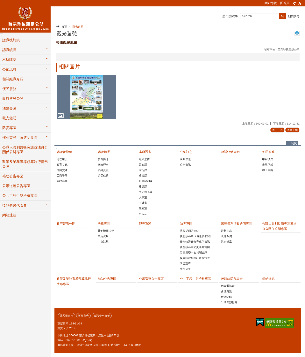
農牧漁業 (62, 181)
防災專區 (9, 128)
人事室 (143, 197)
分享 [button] (294, 3)
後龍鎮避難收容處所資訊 (195, 241)
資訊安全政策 (102, 315)
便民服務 (9, 89)
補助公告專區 (12, 176)
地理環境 (62, 159)
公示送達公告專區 (16, 186)
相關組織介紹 (12, 79)
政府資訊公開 (12, 99)
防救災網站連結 (189, 230)
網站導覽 (271, 3)
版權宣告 (83, 315)
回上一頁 (277, 130)
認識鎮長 (9, 50)
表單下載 (267, 164)
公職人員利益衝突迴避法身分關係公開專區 (25, 149)
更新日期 (62, 323)
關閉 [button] (294, 143)
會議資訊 (226, 291)
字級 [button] (299, 3)
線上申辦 (267, 170)
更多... (143, 213)
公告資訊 (185, 164)
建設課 (143, 186)
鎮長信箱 (103, 175)
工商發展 (62, 175)
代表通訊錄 (228, 285)
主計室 (143, 202)
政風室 (143, 208)
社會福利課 (145, 181)
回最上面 (292, 130)
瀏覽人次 (62, 328)
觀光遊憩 (9, 118)
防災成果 (185, 268)
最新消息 (226, 230)
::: (4, 2)
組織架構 (144, 159)
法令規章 (226, 241)
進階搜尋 (293, 16)
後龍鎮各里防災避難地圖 (195, 247)
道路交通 (62, 170)
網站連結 (9, 215)
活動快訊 (185, 159)
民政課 (143, 164)
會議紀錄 (226, 296)
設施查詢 (226, 236)
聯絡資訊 (103, 170)
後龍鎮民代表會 (14, 205)
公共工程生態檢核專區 (19, 196)
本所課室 (9, 60)
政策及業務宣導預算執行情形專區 (25, 164)
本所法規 (103, 236)
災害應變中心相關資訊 (193, 252)
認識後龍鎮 (11, 40)
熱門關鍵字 (230, 16)
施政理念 (103, 164)
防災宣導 (185, 263)
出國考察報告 (229, 302)
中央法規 (103, 241)
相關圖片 (69, 67)
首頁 (64, 26)
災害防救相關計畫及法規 (195, 258)
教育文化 (62, 164)
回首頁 (284, 3)
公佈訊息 (9, 69)
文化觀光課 (145, 192)
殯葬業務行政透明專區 (19, 138)
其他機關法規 (106, 230)
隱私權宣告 (66, 315)
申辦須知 (267, 159)
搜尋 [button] (282, 16)
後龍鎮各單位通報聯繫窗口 (196, 236)
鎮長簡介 (103, 159)
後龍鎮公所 (25, 19)
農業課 (143, 175)
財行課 (143, 170)
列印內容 (297, 33)
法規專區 (9, 108)
